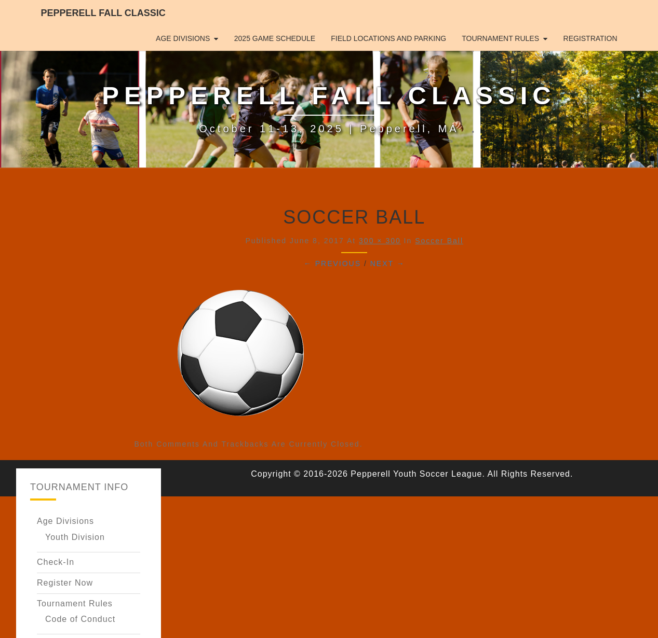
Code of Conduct (80, 619)
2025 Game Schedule (274, 38)
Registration (590, 38)
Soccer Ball (439, 241)
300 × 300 (380, 241)
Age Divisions (183, 38)
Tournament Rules (500, 38)
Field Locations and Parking (388, 38)
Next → (387, 263)
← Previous (332, 263)
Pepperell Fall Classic (103, 13)
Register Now (65, 582)
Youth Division (75, 537)
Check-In (55, 562)
